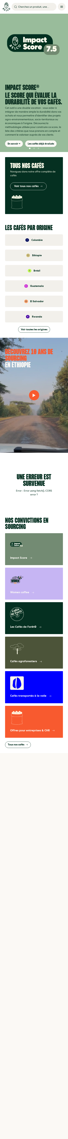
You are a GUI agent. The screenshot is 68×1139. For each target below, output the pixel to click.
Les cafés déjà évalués (41, 143)
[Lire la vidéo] (34, 395)
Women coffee (22, 592)
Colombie (37, 240)
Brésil (37, 270)
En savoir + (14, 143)
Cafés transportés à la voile (30, 696)
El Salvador (37, 301)
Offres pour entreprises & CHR (32, 730)
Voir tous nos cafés (28, 186)
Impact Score (21, 558)
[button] (29, 148)
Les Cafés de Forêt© (26, 627)
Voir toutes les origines (34, 329)
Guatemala (37, 286)
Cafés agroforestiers (26, 661)
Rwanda (37, 316)
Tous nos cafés (18, 744)
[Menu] (61, 7)
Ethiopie (37, 255)
